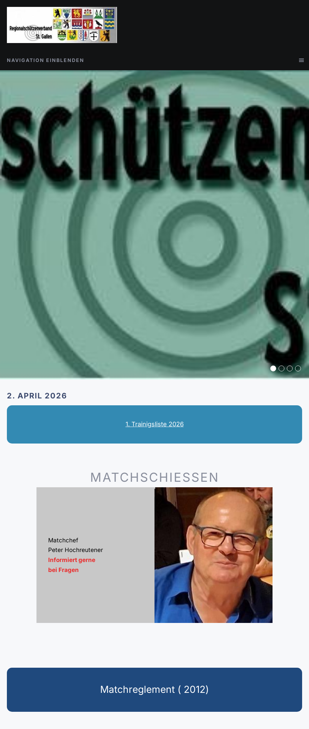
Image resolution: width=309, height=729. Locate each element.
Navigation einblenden (45, 60)
